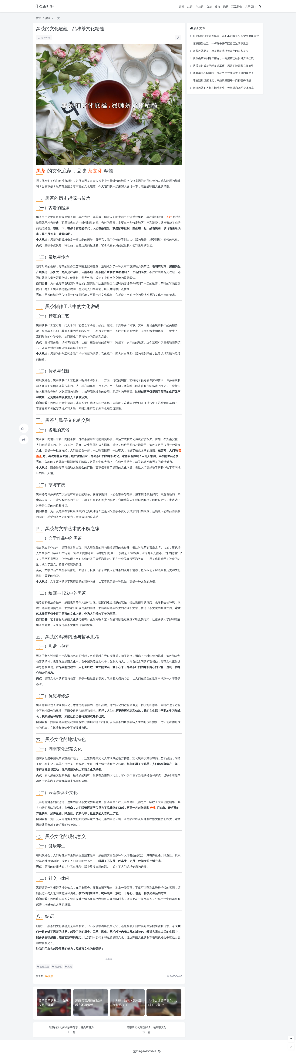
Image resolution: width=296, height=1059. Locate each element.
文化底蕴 (43, 966)
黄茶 (217, 6)
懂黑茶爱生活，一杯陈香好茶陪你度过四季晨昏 (220, 43)
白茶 (209, 6)
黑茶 (48, 18)
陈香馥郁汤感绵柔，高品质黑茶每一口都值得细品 (222, 80)
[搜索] (260, 6)
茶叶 (181, 6)
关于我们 (250, 6)
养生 (153, 807)
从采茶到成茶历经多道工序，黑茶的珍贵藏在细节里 (223, 65)
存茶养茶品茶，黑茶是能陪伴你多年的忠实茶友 (220, 50)
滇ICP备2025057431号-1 (148, 1051)
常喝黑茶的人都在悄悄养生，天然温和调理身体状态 (223, 87)
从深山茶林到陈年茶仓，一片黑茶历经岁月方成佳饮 (223, 58)
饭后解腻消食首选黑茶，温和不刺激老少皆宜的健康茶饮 (226, 36)
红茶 (190, 6)
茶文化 (96, 170)
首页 (38, 18)
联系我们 (236, 6)
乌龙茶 (200, 6)
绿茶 (225, 6)
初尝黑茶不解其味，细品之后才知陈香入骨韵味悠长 (223, 73)
